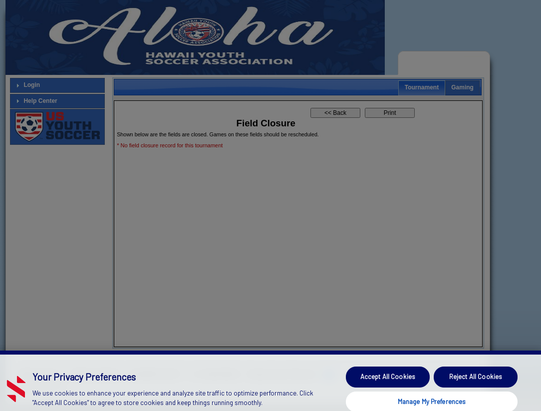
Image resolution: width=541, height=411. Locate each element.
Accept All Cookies (387, 383)
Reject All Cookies (475, 383)
